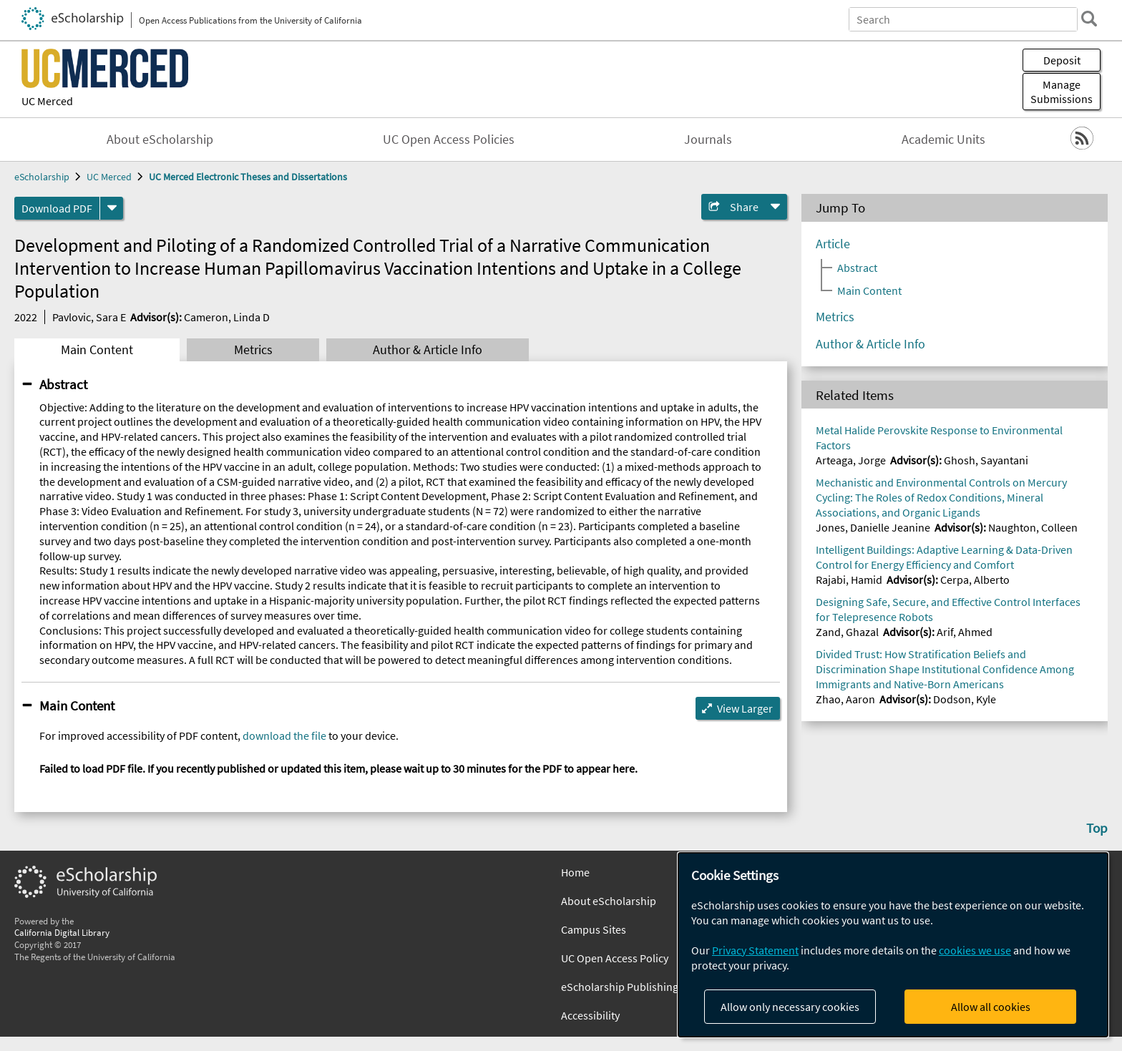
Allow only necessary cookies (790, 1006)
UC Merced (47, 101)
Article (833, 244)
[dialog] (893, 945)
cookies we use (975, 950)
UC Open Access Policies (448, 139)
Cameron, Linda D (227, 317)
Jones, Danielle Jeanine (873, 527)
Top (1097, 827)
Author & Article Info (427, 350)
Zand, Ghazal (847, 632)
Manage (1061, 91)
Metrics (253, 350)
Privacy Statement (755, 950)
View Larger (745, 708)
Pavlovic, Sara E (89, 317)
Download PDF (56, 208)
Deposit (1061, 60)
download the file (284, 735)
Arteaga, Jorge (851, 460)
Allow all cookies (990, 1006)
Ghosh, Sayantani (986, 460)
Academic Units (943, 139)
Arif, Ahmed (964, 632)
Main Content (97, 350)
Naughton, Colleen (1033, 527)
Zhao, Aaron (845, 699)
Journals (708, 139)
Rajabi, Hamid (849, 579)
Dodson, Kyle (964, 699)
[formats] (111, 208)
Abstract (63, 384)
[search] (1089, 18)
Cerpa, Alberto (975, 579)
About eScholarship (160, 139)
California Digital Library (61, 932)
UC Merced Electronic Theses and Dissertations (248, 176)
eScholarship (41, 176)
